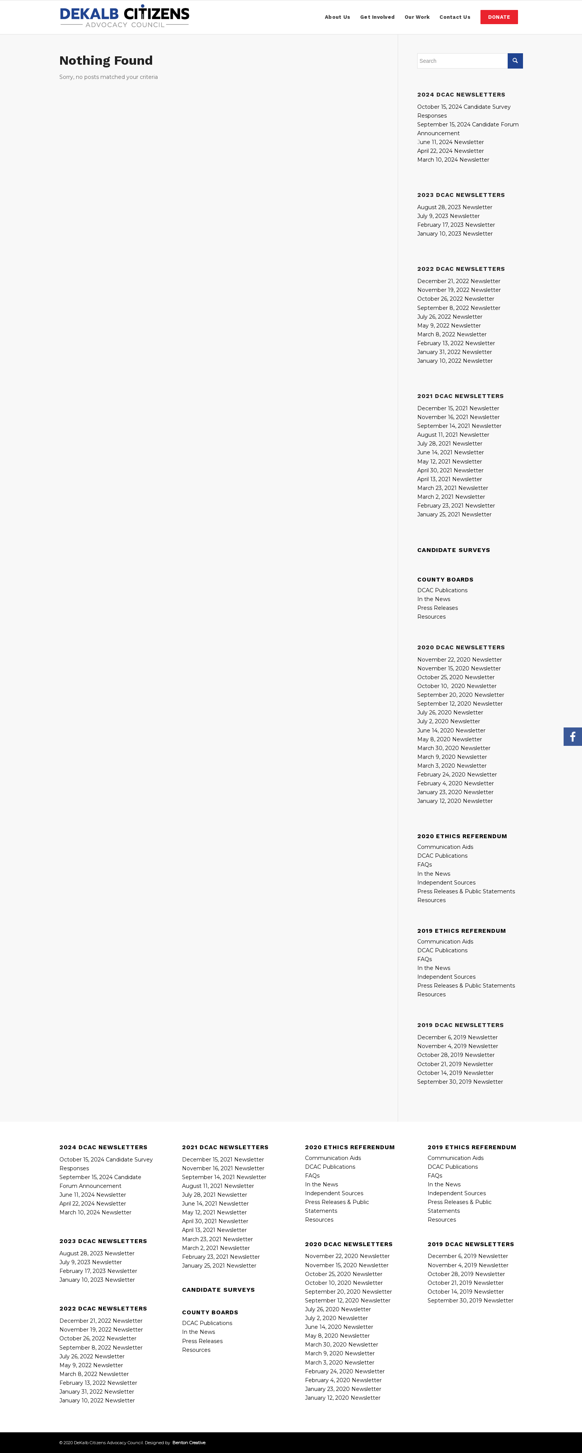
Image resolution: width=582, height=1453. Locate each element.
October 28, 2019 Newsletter (456, 1055)
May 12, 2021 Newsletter (449, 461)
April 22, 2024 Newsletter (450, 150)
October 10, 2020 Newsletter (457, 686)
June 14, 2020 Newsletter (451, 730)
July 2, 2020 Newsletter (448, 721)
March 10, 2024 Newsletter (453, 159)
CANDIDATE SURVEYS (453, 550)
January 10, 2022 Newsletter (455, 360)
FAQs (424, 864)
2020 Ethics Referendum (462, 836)
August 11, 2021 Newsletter (453, 434)
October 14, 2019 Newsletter (455, 1073)
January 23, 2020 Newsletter (455, 792)
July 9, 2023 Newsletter (448, 216)
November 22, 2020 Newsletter (459, 659)
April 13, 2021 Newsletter (449, 479)
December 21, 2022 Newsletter (458, 281)
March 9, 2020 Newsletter (452, 757)
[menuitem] (337, 17)
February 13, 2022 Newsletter (456, 343)
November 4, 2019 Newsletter (457, 1046)
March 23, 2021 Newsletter (452, 488)
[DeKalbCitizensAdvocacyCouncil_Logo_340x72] (124, 17)
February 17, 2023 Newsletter (456, 224)
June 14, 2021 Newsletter (450, 452)
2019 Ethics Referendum (461, 930)
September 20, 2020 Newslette (459, 694)
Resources (431, 616)
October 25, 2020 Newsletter (456, 677)
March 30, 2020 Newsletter (453, 748)
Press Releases (437, 607)
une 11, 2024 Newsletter (452, 142)
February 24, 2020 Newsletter (457, 774)
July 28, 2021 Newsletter (449, 443)
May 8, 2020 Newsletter (449, 739)
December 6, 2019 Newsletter (457, 1037)
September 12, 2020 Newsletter (460, 703)
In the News (433, 599)
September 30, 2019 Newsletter (460, 1081)
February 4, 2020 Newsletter (455, 783)
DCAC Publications (442, 590)
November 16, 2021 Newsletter (458, 417)
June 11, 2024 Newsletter (92, 1194)
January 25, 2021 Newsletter (454, 514)
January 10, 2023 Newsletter (455, 233)
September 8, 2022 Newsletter (458, 308)
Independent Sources (446, 882)
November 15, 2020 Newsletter (459, 668)
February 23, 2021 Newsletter (456, 505)
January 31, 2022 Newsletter (454, 352)
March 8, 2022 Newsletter (452, 334)
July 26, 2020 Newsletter (450, 712)
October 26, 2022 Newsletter (455, 298)
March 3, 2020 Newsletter (452, 765)
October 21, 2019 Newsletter (455, 1064)
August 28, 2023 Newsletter (454, 207)
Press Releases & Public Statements (466, 891)
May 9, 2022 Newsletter (449, 325)
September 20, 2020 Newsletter (348, 1291)
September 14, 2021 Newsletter (459, 426)
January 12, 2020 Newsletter (455, 801)
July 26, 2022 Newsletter (449, 316)
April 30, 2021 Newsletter (450, 470)
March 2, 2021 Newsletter (451, 496)
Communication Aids (445, 847)
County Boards (445, 579)
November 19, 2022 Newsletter (459, 290)
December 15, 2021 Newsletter (458, 408)
